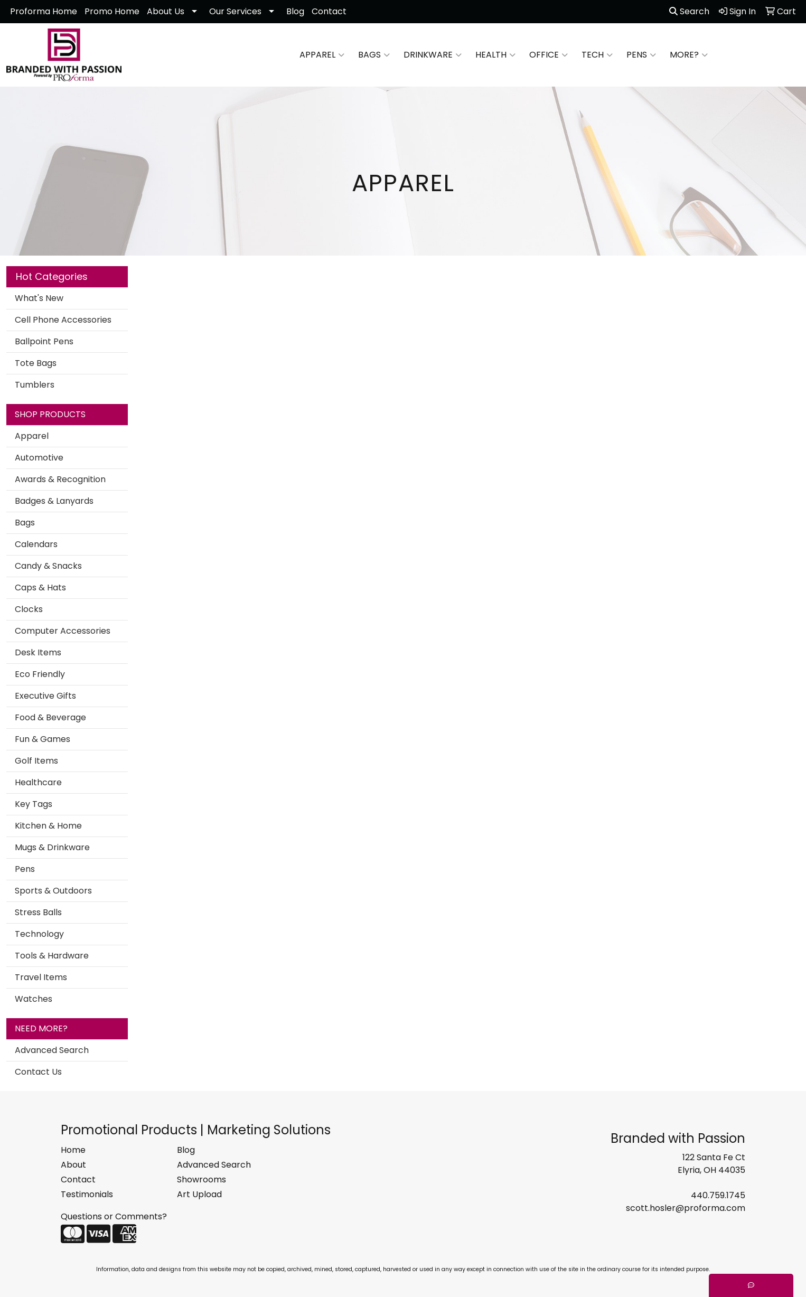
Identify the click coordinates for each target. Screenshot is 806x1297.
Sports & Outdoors (53, 891)
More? (689, 55)
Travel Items (41, 977)
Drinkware (433, 55)
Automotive (39, 458)
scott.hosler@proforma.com (685, 1208)
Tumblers (34, 385)
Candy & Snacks (48, 566)
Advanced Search (52, 1050)
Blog (295, 11)
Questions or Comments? (114, 1216)
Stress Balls (38, 912)
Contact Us (38, 1072)
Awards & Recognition (60, 479)
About (73, 1165)
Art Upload (199, 1194)
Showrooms (201, 1179)
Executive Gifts (45, 696)
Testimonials (87, 1194)
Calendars (36, 544)
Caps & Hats (40, 587)
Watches (33, 999)
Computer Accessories (62, 631)
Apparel (321, 55)
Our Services (235, 11)
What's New (39, 298)
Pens (641, 55)
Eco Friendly (40, 674)
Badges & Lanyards (54, 501)
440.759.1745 (718, 1195)
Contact (329, 11)
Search (689, 11)
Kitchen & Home (48, 826)
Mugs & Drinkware (52, 847)
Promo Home (112, 11)
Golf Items (36, 761)
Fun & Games (42, 739)
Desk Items (38, 652)
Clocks (29, 609)
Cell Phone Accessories (63, 320)
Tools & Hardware (52, 956)
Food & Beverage (50, 717)
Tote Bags (36, 363)
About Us (165, 11)
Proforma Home (43, 11)
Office (548, 55)
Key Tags (33, 804)
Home (73, 1150)
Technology (39, 934)
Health (495, 55)
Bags (374, 55)
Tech (597, 55)
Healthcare (38, 782)
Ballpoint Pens (44, 341)
